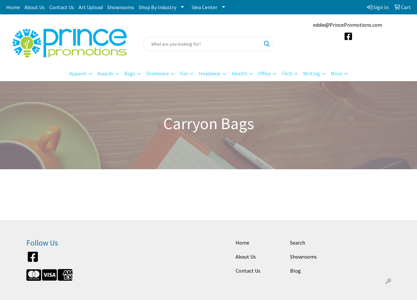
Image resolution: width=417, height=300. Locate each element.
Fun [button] (184, 73)
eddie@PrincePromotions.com (347, 25)
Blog (295, 270)
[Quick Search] (201, 44)
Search (297, 242)
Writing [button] (311, 73)
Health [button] (239, 73)
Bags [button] (129, 73)
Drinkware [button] (157, 73)
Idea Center (204, 7)
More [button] (336, 73)
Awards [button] (106, 73)
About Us (34, 7)
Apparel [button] (78, 73)
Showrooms (120, 7)
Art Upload (91, 7)
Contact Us (61, 7)
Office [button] (264, 73)
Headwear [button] (210, 73)
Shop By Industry (157, 7)
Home (13, 7)
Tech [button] (287, 73)
